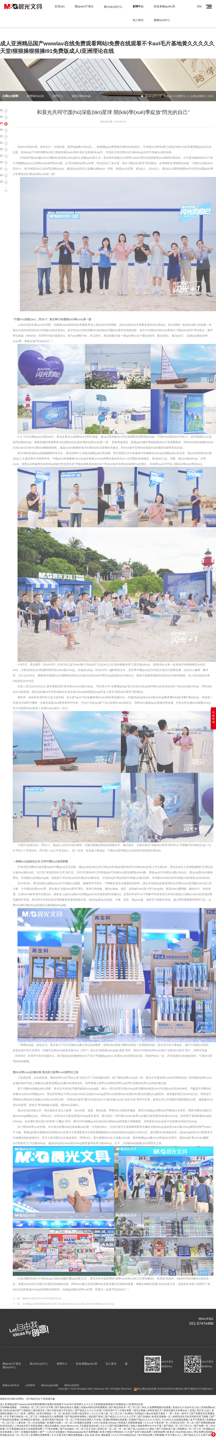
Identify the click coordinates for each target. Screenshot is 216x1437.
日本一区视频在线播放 (26, 1423)
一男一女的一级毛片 (178, 1404)
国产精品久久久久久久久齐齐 (121, 1407)
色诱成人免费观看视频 (130, 1413)
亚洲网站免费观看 (40, 1426)
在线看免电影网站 (116, 1432)
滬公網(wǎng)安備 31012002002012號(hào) (160, 1379)
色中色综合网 (145, 1426)
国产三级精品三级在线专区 (31, 1401)
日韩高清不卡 (110, 1401)
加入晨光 (138, 20)
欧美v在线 (9, 1401)
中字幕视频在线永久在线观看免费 (25, 1420)
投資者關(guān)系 (164, 6)
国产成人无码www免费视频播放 (170, 1432)
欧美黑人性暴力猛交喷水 (76, 1404)
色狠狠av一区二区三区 (189, 1420)
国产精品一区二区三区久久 (178, 1416)
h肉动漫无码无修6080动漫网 (62, 1429)
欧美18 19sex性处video (180, 1423)
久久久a (148, 1413)
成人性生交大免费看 (90, 1429)
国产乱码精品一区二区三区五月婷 (78, 1420)
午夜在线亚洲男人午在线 (88, 1410)
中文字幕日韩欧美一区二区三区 (21, 1407)
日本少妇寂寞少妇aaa (105, 1413)
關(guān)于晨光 (84, 6)
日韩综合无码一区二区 (182, 1413)
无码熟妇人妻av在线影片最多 (150, 1404)
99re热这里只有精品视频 (29, 1416)
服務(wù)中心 (162, 20)
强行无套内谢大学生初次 (60, 1401)
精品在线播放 (52, 1416)
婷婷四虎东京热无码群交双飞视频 (191, 1407)
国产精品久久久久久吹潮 (88, 1401)
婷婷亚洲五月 (154, 1401)
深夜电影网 (159, 1423)
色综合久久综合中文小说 (186, 1398)
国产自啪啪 (144, 1407)
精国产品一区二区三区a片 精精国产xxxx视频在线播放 (160, 1429)
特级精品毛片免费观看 (52, 1407)
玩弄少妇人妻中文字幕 (139, 1432)
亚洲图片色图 (54, 1413)
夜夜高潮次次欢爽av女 (176, 1401)
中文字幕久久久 (173, 1426)
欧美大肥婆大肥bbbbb (112, 1423)
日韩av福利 (125, 1429)
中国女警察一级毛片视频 (132, 1401)
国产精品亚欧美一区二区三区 (125, 1398)
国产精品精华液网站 (76, 1407)
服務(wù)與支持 (11, 1376)
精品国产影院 (96, 1407)
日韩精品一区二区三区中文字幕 (37, 1398)
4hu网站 (128, 1404)
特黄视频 (159, 1426)
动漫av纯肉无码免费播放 (94, 1398)
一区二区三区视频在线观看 (77, 1413)
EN (199, 6)
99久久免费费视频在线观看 (156, 1398)
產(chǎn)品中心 (113, 6)
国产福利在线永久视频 (67, 1398)
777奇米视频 (51, 1420)
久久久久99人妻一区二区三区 (107, 1404)
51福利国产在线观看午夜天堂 (58, 1432)
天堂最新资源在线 (89, 1416)
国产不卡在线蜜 (36, 1429)
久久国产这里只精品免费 (138, 1423)
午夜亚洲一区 (161, 1413)
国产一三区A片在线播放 (53, 1423)
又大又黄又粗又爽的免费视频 (67, 1426)
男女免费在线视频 (204, 1423)
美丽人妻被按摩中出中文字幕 (146, 1416)
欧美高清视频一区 (161, 1407)
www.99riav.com (69, 1416)
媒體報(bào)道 (35, 87)
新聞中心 (138, 6)
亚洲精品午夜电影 (31, 1410)
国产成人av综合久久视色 (141, 1420)
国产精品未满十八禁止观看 (90, 1432)
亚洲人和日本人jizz (200, 1401)
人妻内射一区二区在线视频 (30, 1413)
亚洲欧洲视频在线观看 (115, 1410)
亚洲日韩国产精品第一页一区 (58, 1410)
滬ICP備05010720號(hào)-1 (198, 1379)
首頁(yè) (60, 6)
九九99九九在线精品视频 (175, 1410)
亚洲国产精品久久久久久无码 (144, 1410)
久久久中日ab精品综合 (124, 1426)
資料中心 (58, 87)
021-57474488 (201, 1314)
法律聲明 (30, 1376)
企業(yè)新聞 (10, 87)
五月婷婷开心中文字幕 (16, 1435)
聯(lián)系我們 (71, 1376)
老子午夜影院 (197, 1410)
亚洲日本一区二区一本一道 (112, 1420)
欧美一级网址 (28, 1404)
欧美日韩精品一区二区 (49, 1404)
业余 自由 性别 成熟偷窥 (97, 1426)
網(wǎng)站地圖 (49, 1376)
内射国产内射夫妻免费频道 (26, 1432)
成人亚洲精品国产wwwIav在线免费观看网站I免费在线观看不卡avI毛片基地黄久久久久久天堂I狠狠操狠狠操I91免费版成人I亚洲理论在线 (71, 1395)
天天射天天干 (110, 1429)
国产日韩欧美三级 (166, 1420)
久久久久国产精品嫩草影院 (114, 1416)
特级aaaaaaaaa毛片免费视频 (83, 1423)
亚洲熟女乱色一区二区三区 (14, 1426)
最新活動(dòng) (81, 87)
